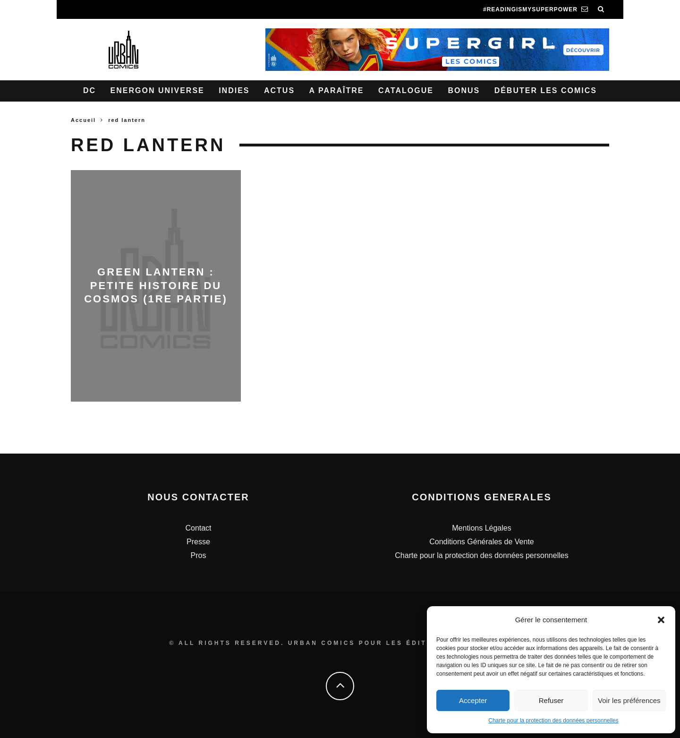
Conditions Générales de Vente (481, 542)
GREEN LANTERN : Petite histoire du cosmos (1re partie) (156, 285)
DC (89, 90)
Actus (279, 90)
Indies (234, 90)
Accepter (473, 700)
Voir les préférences (629, 700)
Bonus (464, 90)
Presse (198, 542)
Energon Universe (157, 90)
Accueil (83, 120)
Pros (198, 555)
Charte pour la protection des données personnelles (553, 720)
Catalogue (406, 90)
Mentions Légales (481, 528)
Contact (198, 528)
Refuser (551, 700)
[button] (661, 620)
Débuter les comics (545, 90)
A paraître (336, 90)
